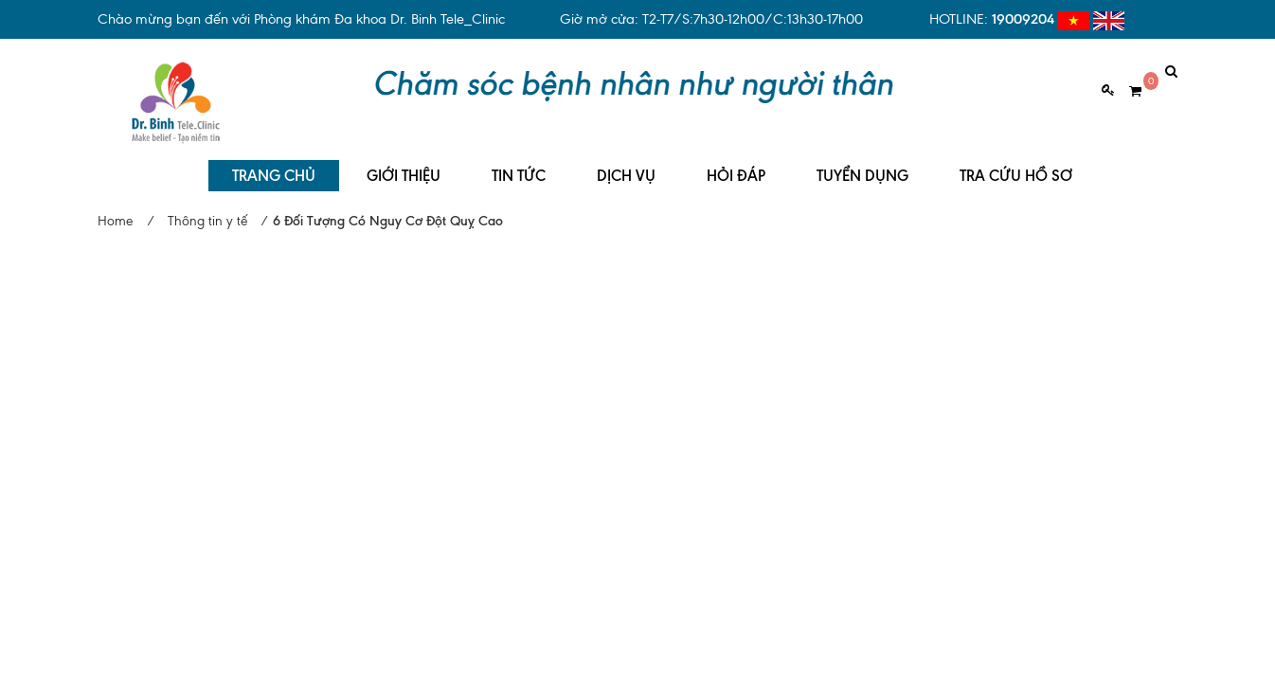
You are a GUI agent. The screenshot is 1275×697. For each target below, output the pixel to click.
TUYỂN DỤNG (862, 161)
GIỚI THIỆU (403, 161)
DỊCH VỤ (626, 161)
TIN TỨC (519, 161)
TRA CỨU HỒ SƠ (1016, 161)
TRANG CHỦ (273, 161)
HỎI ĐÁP (736, 161)
